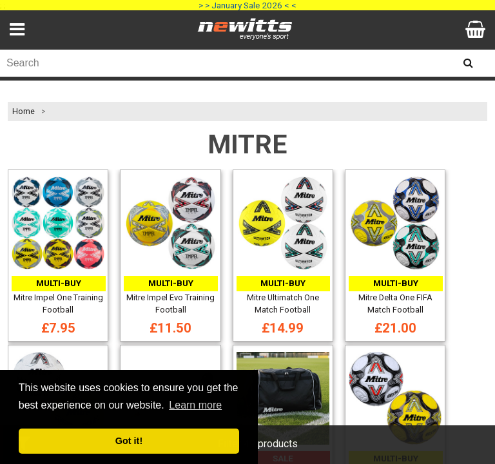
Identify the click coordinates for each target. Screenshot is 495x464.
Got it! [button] (128, 441)
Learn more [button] (195, 405)
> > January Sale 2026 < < (247, 5)
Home (23, 111)
